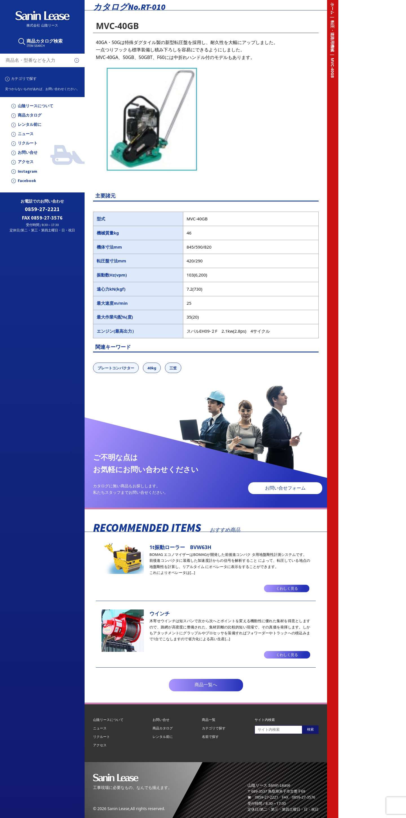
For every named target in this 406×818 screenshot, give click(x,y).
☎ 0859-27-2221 (263, 797)
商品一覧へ (206, 684)
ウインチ (159, 613)
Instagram (27, 171)
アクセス (26, 162)
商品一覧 (208, 719)
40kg (151, 367)
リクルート (27, 143)
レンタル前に (29, 124)
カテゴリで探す (24, 78)
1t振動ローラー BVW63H (180, 547)
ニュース (26, 134)
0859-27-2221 (42, 209)
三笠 (173, 367)
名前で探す (210, 736)
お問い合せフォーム (285, 488)
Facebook (27, 180)
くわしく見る (287, 588)
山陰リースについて (35, 106)
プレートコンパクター (116, 367)
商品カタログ (29, 115)
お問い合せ (27, 152)
